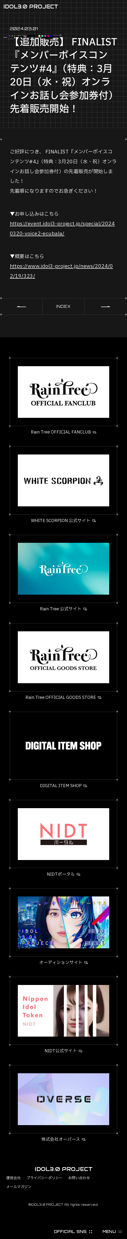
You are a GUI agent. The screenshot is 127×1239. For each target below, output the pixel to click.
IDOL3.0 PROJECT (30, 6)
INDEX (63, 306)
